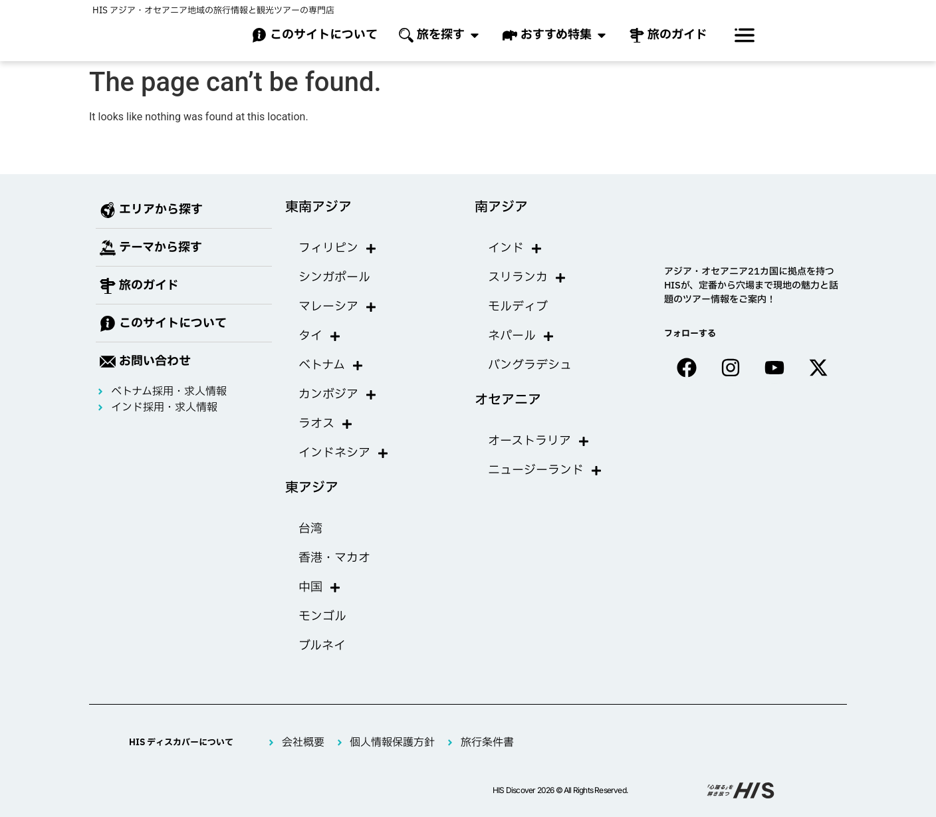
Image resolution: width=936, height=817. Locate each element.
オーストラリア (539, 441)
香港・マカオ (334, 558)
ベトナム (331, 365)
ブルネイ (322, 646)
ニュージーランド (545, 470)
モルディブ (518, 307)
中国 (319, 587)
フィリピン (337, 248)
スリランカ (527, 278)
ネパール (521, 336)
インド (515, 248)
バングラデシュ (530, 365)
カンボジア (337, 395)
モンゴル (322, 617)
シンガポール (334, 278)
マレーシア (337, 307)
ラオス (325, 424)
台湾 (310, 529)
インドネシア (343, 453)
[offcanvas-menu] (745, 35)
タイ (319, 336)
